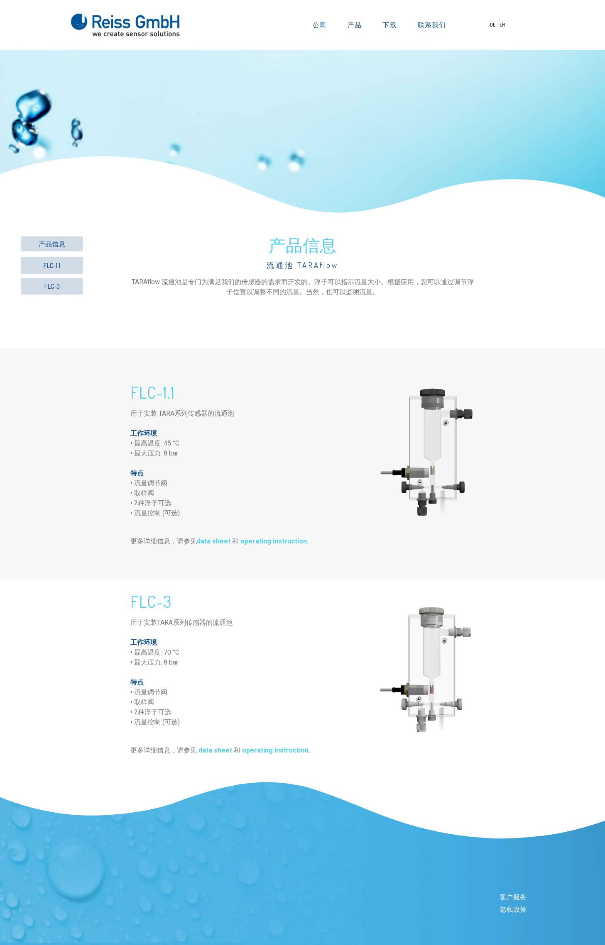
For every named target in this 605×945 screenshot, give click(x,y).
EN (502, 25)
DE (493, 25)
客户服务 (513, 897)
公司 (322, 25)
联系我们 (432, 25)
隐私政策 (513, 909)
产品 (357, 25)
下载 (391, 25)
